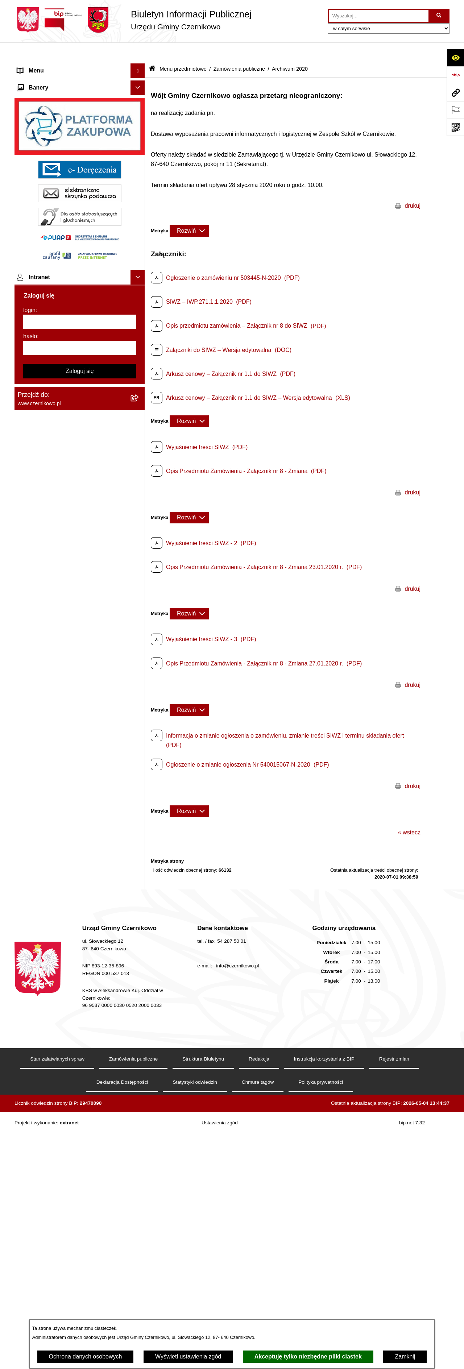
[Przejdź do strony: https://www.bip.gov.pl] (455, 75)
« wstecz (409, 813)
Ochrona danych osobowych (85, 1356)
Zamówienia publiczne (239, 50)
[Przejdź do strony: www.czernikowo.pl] (455, 92)
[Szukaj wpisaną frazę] (440, 16)
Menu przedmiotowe (43, 81)
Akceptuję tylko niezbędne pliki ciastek (308, 1356)
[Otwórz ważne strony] (455, 110)
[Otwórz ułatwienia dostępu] (455, 57)
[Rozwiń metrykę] (189, 212)
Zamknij (405, 1356)
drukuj (412, 187)
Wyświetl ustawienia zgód (188, 1356)
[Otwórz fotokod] (455, 127)
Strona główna (35, 66)
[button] (139, 67)
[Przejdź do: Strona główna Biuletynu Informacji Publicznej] (152, 50)
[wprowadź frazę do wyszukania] (379, 16)
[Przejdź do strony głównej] (133, 20)
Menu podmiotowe (41, 1257)
